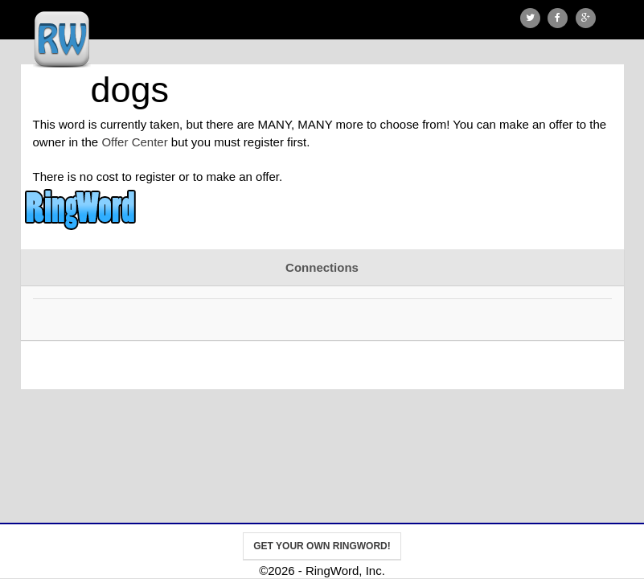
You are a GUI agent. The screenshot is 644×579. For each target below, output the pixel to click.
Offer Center (134, 142)
